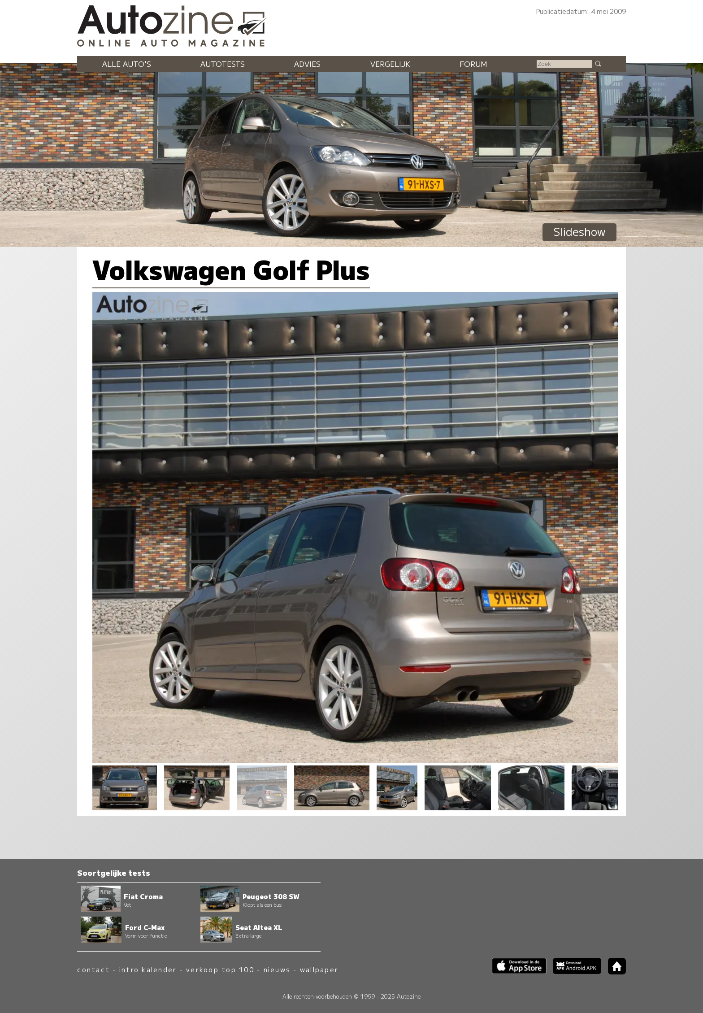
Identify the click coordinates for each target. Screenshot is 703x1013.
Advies (307, 63)
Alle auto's (126, 63)
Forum (473, 63)
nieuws (277, 969)
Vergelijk (390, 63)
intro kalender (148, 969)
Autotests (222, 63)
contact (93, 969)
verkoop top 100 (220, 969)
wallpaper (319, 969)
